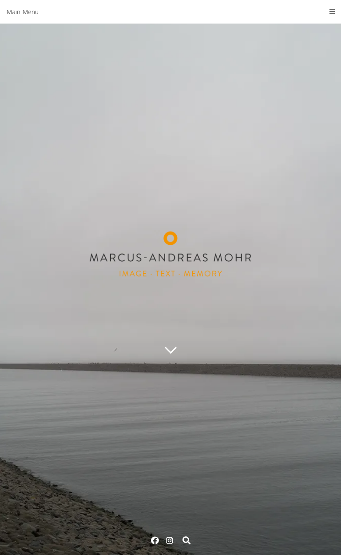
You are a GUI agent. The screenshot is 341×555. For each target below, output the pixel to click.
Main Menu (170, 12)
